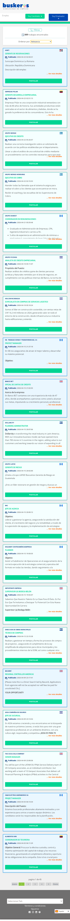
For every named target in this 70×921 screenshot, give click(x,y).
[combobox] (35, 901)
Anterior (14, 884)
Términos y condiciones (35, 905)
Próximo (55, 884)
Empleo (5, 15)
